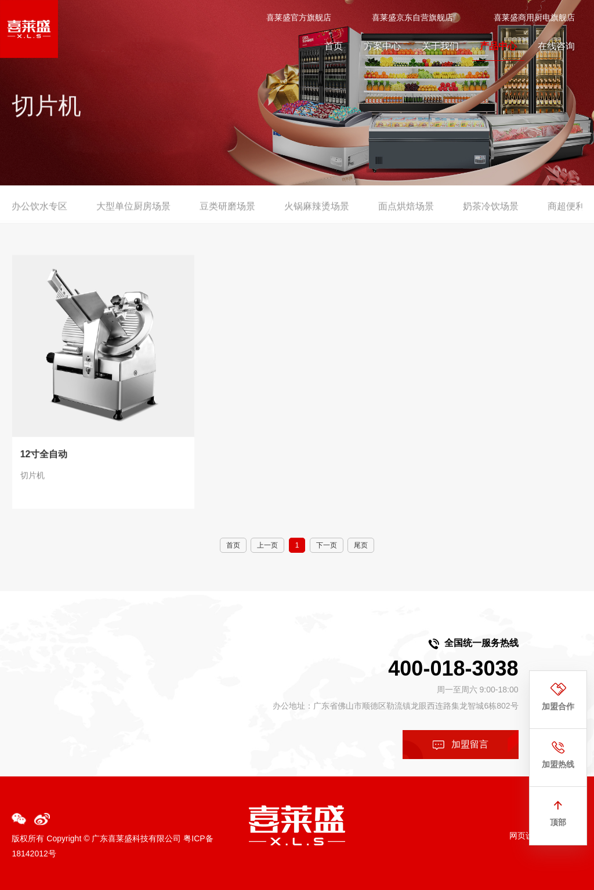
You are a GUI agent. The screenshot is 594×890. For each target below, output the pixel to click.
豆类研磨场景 (227, 212)
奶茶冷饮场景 (491, 212)
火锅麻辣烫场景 (316, 212)
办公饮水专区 (39, 212)
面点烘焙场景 (406, 212)
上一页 (267, 545)
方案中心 (382, 45)
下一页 (326, 545)
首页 (333, 45)
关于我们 (440, 45)
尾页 (361, 545)
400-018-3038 (453, 668)
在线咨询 (556, 45)
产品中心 (498, 45)
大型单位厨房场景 (133, 212)
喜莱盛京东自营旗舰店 (412, 16)
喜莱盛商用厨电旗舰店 (534, 16)
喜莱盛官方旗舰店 (298, 16)
